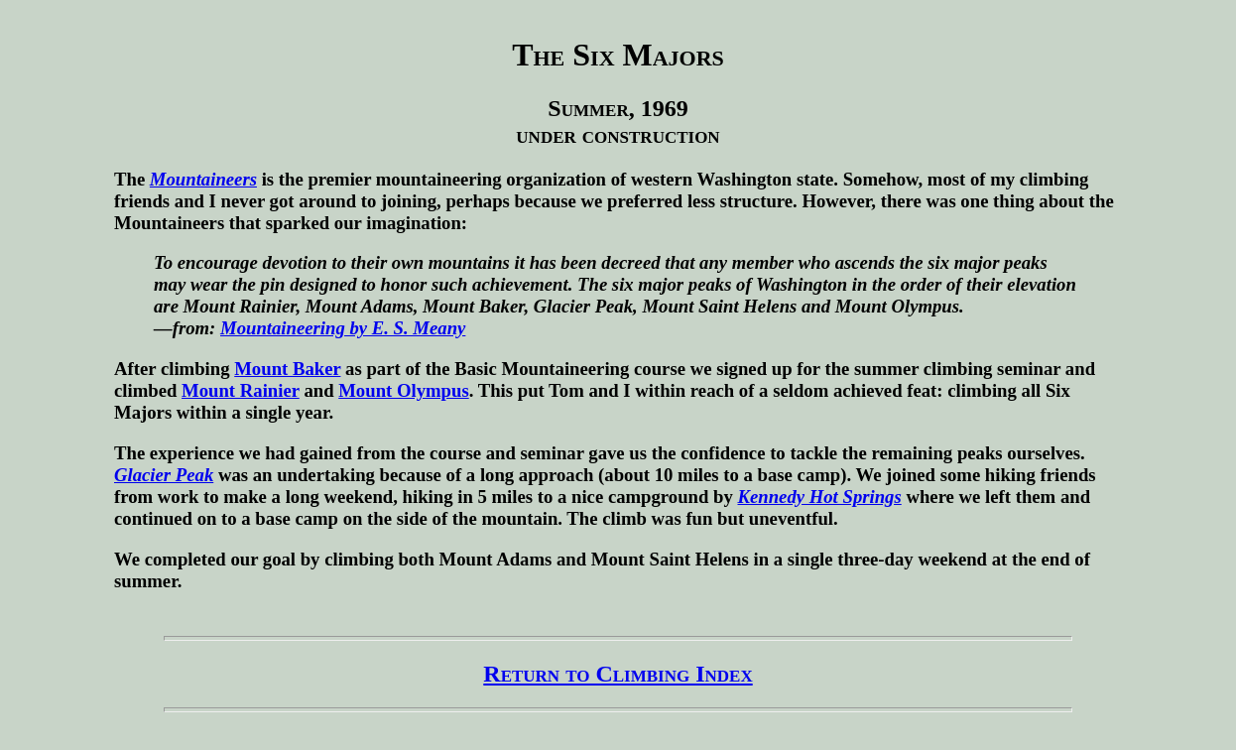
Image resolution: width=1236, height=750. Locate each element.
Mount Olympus (403, 390)
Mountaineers (203, 179)
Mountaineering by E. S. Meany (342, 327)
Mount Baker (287, 368)
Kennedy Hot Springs (820, 496)
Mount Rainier (241, 390)
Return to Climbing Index (617, 674)
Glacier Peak (163, 474)
